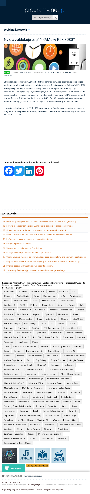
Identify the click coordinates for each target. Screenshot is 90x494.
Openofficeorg (10, 397)
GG (52, 323)
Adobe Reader (23, 296)
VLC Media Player (12, 323)
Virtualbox (8, 420)
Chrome (64, 319)
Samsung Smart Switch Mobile (17, 406)
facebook (71, 62)
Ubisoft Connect (53, 415)
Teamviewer (9, 411)
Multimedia (80, 282)
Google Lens (10, 365)
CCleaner (8, 296)
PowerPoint (68, 337)
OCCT (22, 305)
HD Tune (33, 305)
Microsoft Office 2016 (14, 383)
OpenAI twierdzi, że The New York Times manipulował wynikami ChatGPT (39, 234)
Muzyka (16, 282)
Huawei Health (26, 365)
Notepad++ (63, 314)
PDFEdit (7, 332)
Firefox (61, 323)
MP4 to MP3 (56, 332)
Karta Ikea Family (12, 374)
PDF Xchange (30, 323)
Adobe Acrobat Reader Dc (25, 346)
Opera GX (49, 314)
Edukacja (47, 282)
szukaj (55, 17)
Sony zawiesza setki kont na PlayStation (24, 248)
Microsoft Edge (11, 337)
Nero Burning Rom (45, 392)
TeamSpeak (22, 342)
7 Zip (63, 296)
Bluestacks (48, 429)
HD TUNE (23, 291)
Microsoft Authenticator (14, 378)
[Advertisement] (45, 140)
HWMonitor (9, 291)
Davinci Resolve (67, 300)
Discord (72, 323)
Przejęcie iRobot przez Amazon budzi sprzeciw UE (28, 252)
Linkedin (39, 490)
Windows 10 (25, 309)
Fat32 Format (52, 355)
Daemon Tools (49, 296)
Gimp (36, 296)
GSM (23, 282)
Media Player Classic (70, 374)
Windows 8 (40, 309)
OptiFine (35, 328)
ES (10, 482)
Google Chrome (58, 360)
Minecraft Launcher (71, 328)
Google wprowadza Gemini (18, 243)
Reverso (67, 401)
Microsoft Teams (21, 300)
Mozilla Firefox (11, 388)
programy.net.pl (34, 485)
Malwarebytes (25, 319)
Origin (39, 319)
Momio (35, 342)
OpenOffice (41, 332)
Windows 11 (9, 309)
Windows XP (9, 305)
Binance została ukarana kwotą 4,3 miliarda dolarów (29, 265)
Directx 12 (70, 351)
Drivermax (8, 328)
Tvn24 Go (73, 411)
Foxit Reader (23, 314)
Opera (25, 397)
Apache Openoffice (61, 346)
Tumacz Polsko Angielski (53, 411)
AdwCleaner (75, 296)
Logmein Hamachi (49, 374)
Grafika (26, 285)
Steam (75, 314)
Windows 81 (50, 424)
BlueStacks (22, 328)
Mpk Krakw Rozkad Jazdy (59, 388)
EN (6, 482)
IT (16, 482)
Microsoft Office (36, 383)
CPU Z (43, 323)
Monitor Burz (72, 383)
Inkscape (81, 337)
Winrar (52, 291)
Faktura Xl (62, 438)
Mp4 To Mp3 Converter (32, 388)
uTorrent (71, 305)
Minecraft (63, 291)
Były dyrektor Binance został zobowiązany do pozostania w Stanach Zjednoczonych (43, 261)
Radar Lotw (24, 401)
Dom (33, 285)
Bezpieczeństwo (44, 285)
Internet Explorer (74, 332)
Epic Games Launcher (13, 434)
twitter (76, 62)
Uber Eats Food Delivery (30, 415)
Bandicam (8, 314)
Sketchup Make (49, 300)
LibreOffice (78, 319)
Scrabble (40, 406)
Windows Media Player (70, 424)
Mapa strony (6, 490)
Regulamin (16, 490)
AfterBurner (51, 319)
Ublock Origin (70, 415)
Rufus (82, 305)
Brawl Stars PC (51, 337)
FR (13, 482)
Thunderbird (47, 305)
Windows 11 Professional (61, 309)
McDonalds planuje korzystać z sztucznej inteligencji (29, 239)
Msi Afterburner (11, 392)
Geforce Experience (13, 360)
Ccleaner (18, 351)
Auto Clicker (9, 319)
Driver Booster (38, 291)
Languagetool (30, 374)
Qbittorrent (9, 401)
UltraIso (80, 309)
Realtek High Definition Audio (46, 401)
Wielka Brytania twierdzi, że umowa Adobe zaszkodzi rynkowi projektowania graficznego (46, 257)
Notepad (61, 392)
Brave (6, 351)
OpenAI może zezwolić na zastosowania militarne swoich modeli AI (36, 230)
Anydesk (36, 314)
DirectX (25, 337)
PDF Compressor (51, 328)
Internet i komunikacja (11, 285)
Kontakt (24, 490)
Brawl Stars (63, 429)
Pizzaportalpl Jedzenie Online (17, 443)
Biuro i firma (57, 282)
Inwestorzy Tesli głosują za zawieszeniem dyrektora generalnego (35, 270)
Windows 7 (35, 424)
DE (19, 482)
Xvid (74, 291)
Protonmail (52, 397)
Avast (35, 300)
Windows (8, 429)
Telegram (24, 411)
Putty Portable (67, 397)
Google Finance (76, 360)
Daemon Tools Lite (34, 351)
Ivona (6, 300)
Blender (78, 346)
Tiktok (35, 411)
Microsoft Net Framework (58, 378)
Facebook (31, 490)
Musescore (27, 392)
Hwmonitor (55, 365)
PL (3, 482)
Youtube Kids (47, 438)
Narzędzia (69, 282)
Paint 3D (37, 337)
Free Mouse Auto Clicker (73, 355)
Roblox (31, 434)
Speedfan (52, 406)
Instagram (69, 365)
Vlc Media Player (25, 420)
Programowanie (34, 282)
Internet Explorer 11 (13, 369)
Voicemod (8, 342)
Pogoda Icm (37, 397)
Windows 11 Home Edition (65, 420)
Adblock (44, 346)
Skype (60, 305)
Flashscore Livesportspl (14, 438)
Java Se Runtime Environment (60, 369)
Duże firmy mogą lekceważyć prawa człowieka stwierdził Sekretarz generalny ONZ (43, 221)
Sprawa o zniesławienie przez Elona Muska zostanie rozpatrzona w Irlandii (39, 225)
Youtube (55, 490)
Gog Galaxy (41, 360)
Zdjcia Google (33, 429)
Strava (74, 406)
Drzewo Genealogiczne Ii (49, 434)
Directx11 (8, 355)
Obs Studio (75, 392)
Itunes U (33, 438)
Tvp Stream (9, 415)
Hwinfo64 (41, 365)
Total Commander (23, 332)
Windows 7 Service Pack (15, 424)
